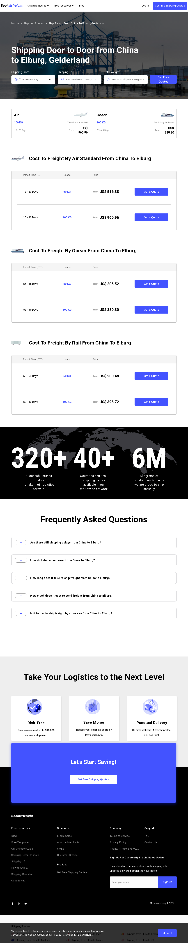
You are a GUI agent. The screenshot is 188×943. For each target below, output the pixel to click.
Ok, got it (167, 933)
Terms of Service (83, 935)
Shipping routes (33, 23)
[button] (38, 5)
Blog (81, 5)
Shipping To (65, 72)
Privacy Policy (61, 935)
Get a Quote (151, 191)
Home (15, 23)
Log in (145, 5)
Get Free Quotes (163, 79)
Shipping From (20, 72)
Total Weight (111, 72)
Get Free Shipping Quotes (170, 5)
